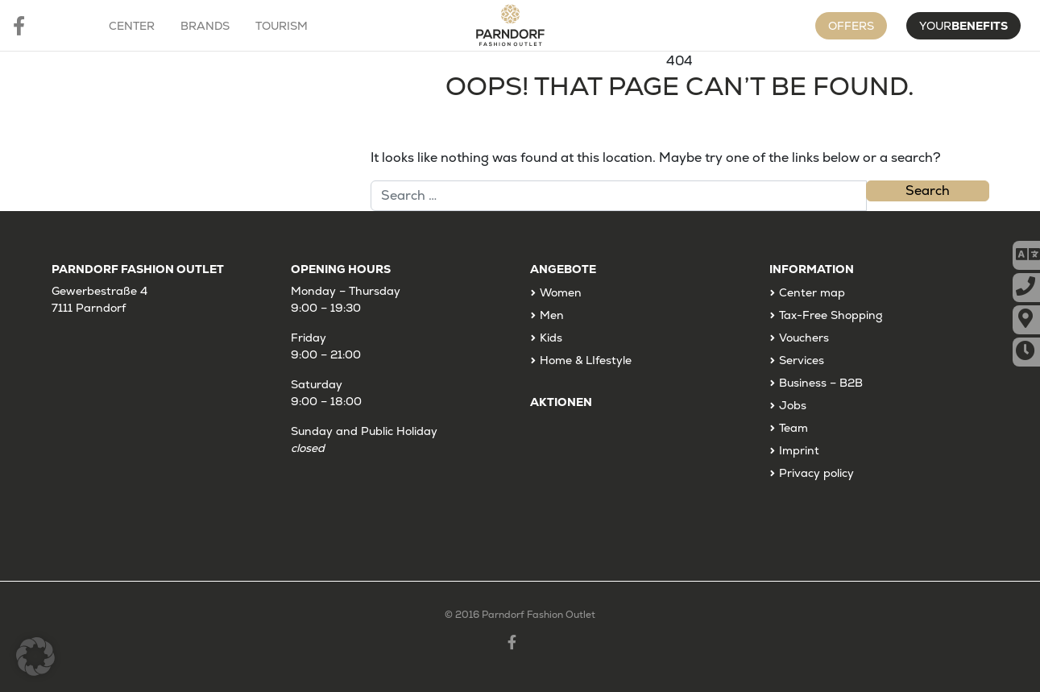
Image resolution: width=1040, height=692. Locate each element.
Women (561, 292)
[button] (35, 656)
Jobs (792, 405)
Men (552, 315)
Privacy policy (816, 473)
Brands (205, 26)
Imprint (799, 450)
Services (801, 360)
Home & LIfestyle (586, 360)
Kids (551, 337)
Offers (851, 26)
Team (793, 428)
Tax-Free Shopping (831, 315)
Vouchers (804, 337)
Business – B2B (821, 382)
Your (963, 25)
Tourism (281, 26)
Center (132, 26)
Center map (812, 292)
